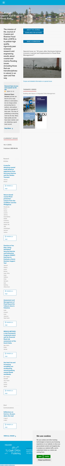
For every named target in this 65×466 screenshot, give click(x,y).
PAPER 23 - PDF (9, 238)
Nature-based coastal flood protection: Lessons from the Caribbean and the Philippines (10, 199)
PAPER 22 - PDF (9, 292)
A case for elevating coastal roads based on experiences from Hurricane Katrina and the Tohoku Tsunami (10, 171)
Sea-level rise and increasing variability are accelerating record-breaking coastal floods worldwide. (9, 368)
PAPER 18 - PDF (9, 355)
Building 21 (29, 448)
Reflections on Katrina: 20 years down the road (9, 414)
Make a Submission (33, 41)
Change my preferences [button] (44, 460)
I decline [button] (47, 456)
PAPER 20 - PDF (9, 324)
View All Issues (9, 436)
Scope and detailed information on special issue (37, 81)
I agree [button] (40, 456)
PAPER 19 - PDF (9, 426)
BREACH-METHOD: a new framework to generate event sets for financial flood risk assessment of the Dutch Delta (10, 337)
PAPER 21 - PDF (9, 187)
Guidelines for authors (33, 32)
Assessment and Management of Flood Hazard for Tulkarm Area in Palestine (9, 304)
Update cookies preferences (7, 465)
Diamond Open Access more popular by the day (11, 87)
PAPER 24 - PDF (9, 392)
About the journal (33, 30)
